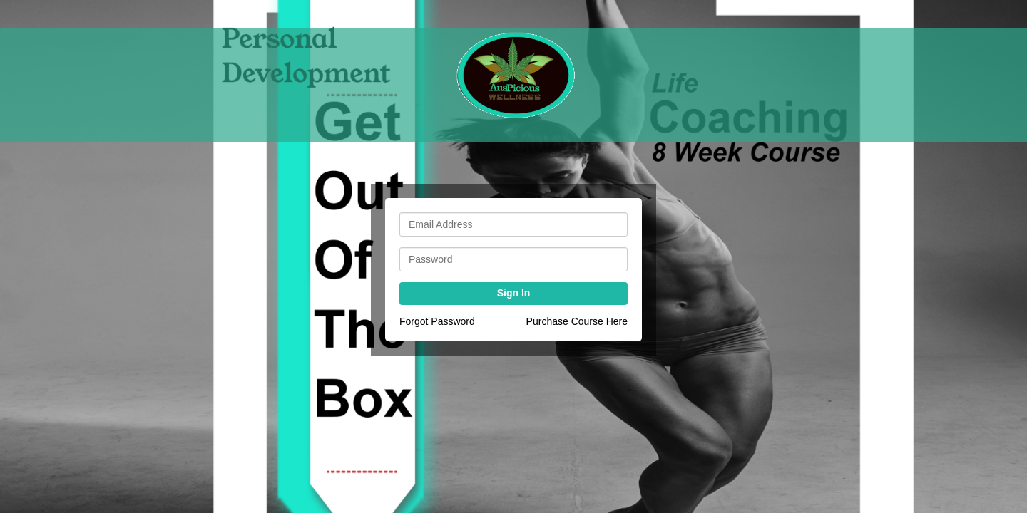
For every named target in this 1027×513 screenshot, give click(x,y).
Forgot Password (437, 321)
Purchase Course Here (577, 321)
